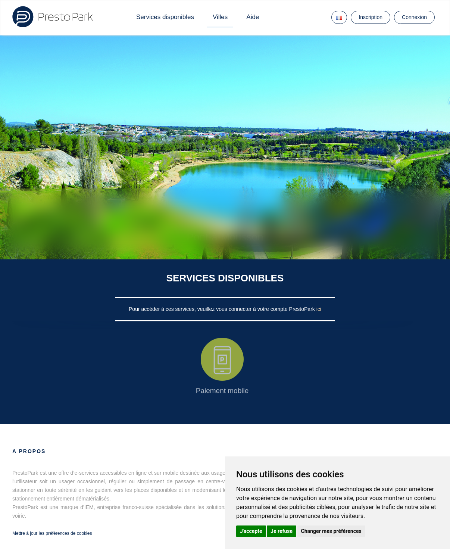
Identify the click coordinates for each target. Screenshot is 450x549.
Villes (220, 17)
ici (318, 309)
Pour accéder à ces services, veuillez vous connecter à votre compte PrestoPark (222, 309)
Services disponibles (165, 17)
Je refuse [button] (282, 531)
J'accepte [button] (251, 531)
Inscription (370, 17)
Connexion (414, 17)
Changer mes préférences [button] (331, 531)
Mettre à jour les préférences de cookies (52, 533)
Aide (252, 17)
